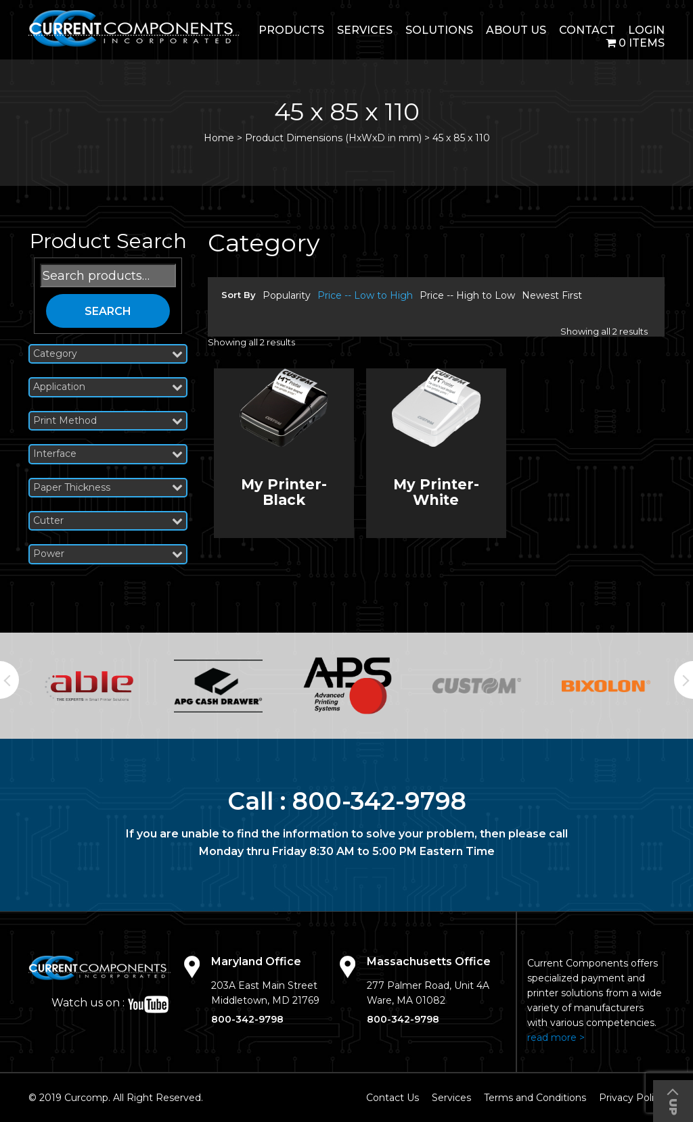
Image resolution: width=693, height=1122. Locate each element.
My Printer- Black (284, 492)
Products (291, 30)
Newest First (552, 295)
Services (365, 30)
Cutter (108, 521)
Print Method (108, 421)
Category (108, 354)
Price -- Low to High (365, 295)
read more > (556, 1037)
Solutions (439, 30)
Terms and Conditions (535, 1098)
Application (108, 387)
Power (108, 554)
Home (219, 138)
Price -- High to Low (467, 295)
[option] (89, 686)
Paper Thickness (108, 488)
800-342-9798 (379, 801)
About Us (516, 30)
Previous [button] (9, 680)
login (646, 30)
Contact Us (392, 1098)
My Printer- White (436, 492)
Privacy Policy (632, 1098)
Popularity (287, 295)
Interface (108, 454)
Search (108, 311)
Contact (587, 30)
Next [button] (683, 680)
